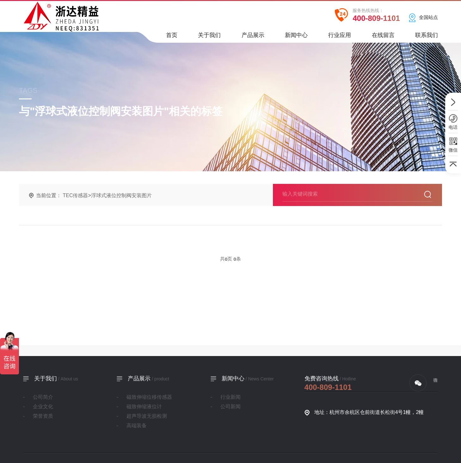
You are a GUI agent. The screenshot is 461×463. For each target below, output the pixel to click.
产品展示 (253, 37)
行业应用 (339, 37)
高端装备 (136, 425)
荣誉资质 (43, 416)
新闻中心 (296, 37)
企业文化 (43, 406)
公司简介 (43, 397)
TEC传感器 (75, 195)
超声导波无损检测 (146, 416)
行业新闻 (230, 397)
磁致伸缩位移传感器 (149, 397)
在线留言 (383, 37)
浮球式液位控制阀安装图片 (121, 195)
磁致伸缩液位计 (144, 406)
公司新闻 (230, 406)
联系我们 (426, 37)
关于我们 (209, 37)
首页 (171, 37)
